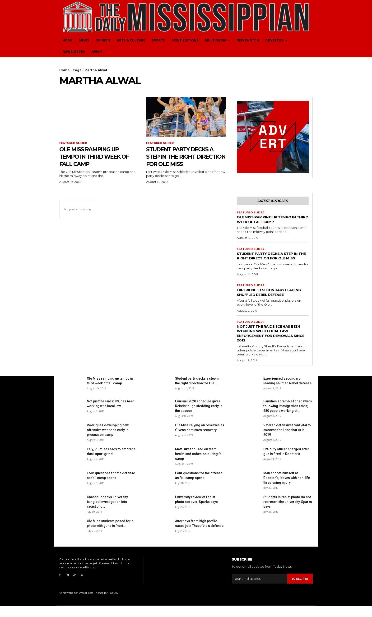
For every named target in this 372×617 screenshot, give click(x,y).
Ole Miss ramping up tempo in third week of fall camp (95, 156)
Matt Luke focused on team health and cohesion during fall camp (199, 465)
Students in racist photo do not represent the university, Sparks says (287, 513)
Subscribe (299, 590)
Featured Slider (73, 143)
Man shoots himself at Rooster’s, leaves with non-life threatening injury (286, 489)
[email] (259, 590)
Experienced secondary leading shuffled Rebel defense (264, 301)
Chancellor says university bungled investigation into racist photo (107, 513)
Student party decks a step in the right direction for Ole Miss (186, 156)
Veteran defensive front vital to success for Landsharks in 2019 (287, 441)
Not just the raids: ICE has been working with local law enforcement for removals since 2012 (272, 344)
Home (64, 70)
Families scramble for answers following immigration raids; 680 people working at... (287, 417)
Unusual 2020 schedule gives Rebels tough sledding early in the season (198, 417)
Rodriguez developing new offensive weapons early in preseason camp (108, 441)
